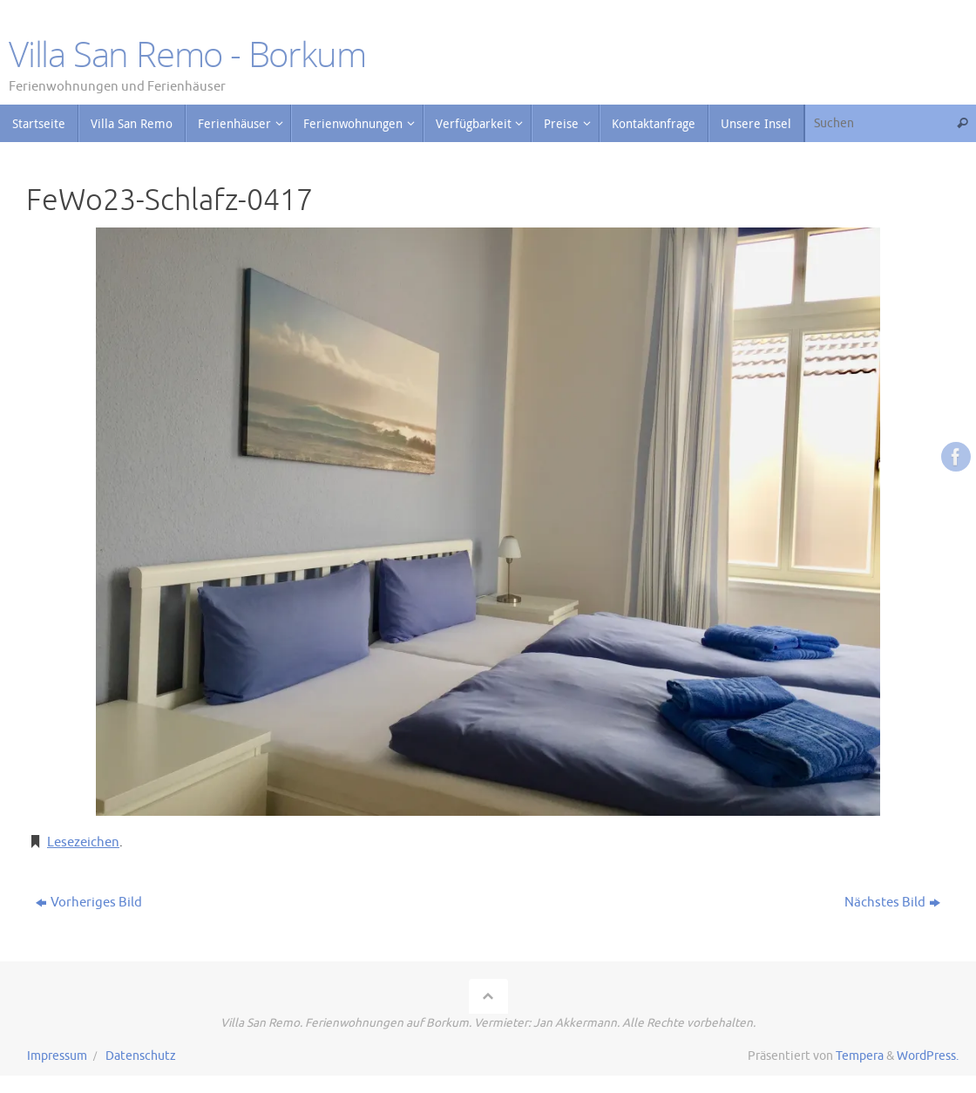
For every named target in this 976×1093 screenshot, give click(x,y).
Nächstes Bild (892, 902)
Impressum (57, 1056)
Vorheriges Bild (89, 902)
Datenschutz (140, 1056)
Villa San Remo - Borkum (187, 54)
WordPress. (928, 1056)
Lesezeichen (83, 842)
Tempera (860, 1056)
